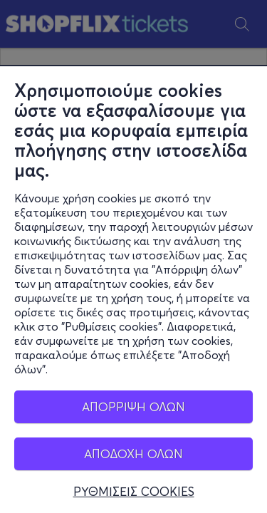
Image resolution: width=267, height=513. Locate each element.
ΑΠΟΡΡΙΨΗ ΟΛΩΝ (133, 406)
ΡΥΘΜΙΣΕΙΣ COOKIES (133, 491)
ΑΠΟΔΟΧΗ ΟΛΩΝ (133, 453)
